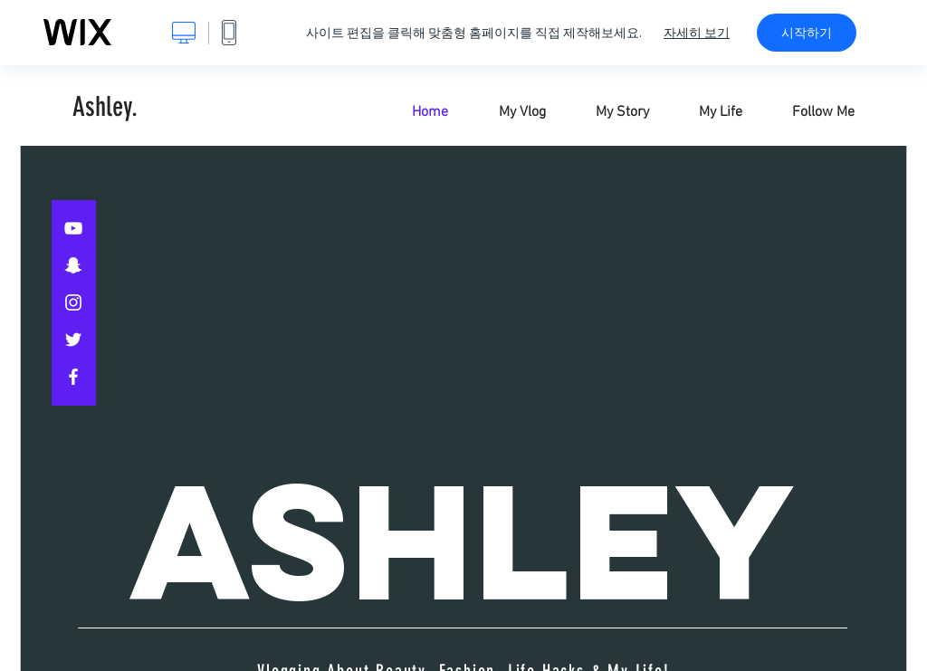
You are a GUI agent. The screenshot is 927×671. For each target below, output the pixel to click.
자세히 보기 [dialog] (697, 32)
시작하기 (806, 32)
